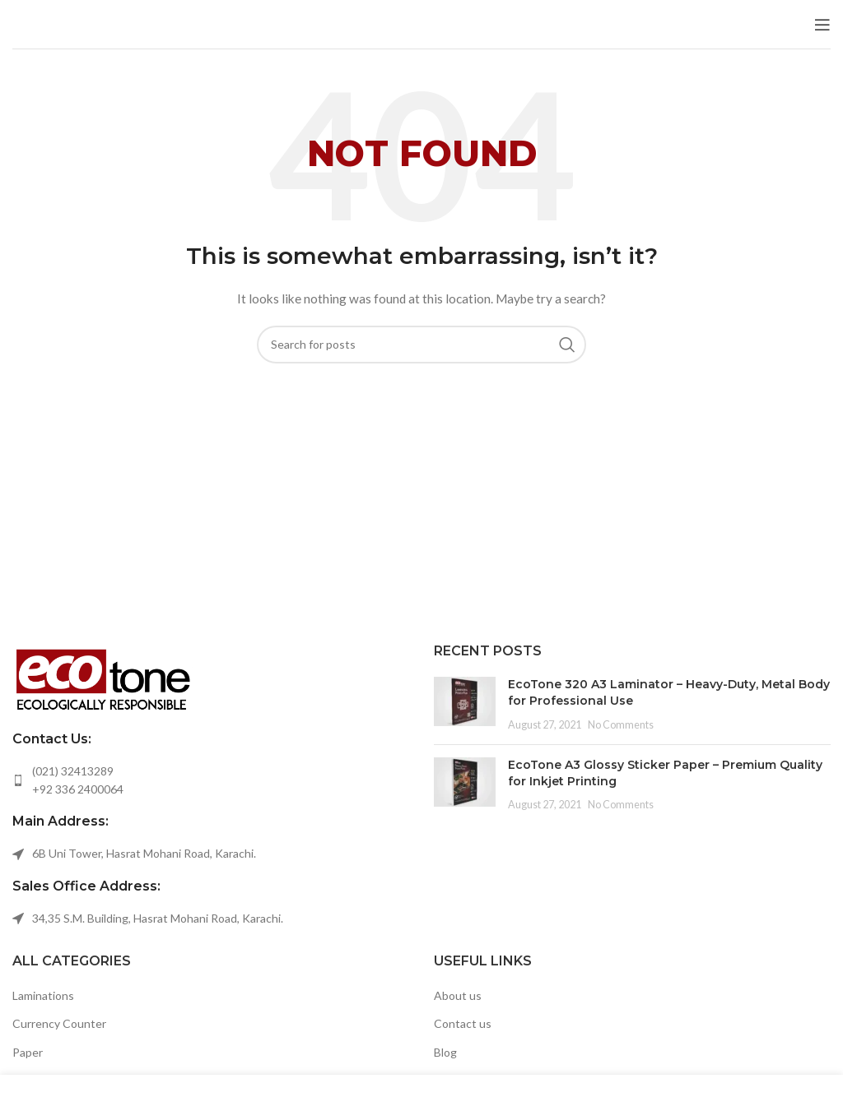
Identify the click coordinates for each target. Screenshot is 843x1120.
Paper (27, 1052)
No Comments (621, 725)
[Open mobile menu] (822, 24)
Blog (445, 1052)
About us (458, 995)
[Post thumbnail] (465, 704)
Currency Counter (59, 1023)
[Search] (421, 344)
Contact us (462, 1023)
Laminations (43, 995)
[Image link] (102, 677)
